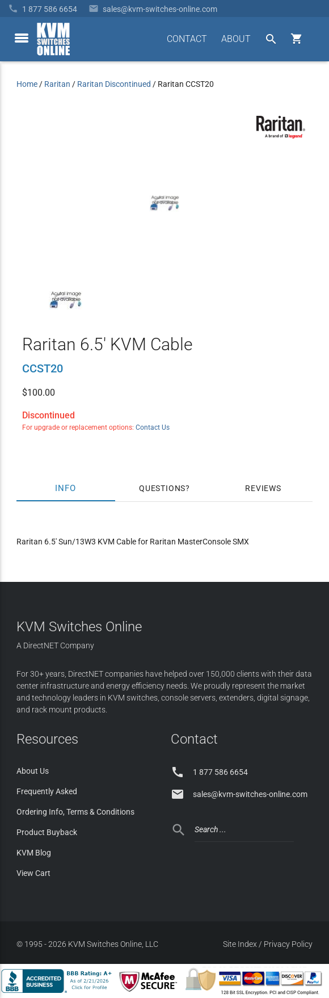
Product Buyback (46, 832)
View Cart (33, 873)
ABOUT (236, 38)
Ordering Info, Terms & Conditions (75, 811)
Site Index (240, 944)
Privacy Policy (288, 944)
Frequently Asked (46, 791)
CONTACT (187, 38)
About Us (32, 770)
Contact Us (153, 427)
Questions (162, 488)
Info (66, 488)
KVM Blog (33, 852)
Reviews (263, 488)
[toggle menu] (21, 38)
